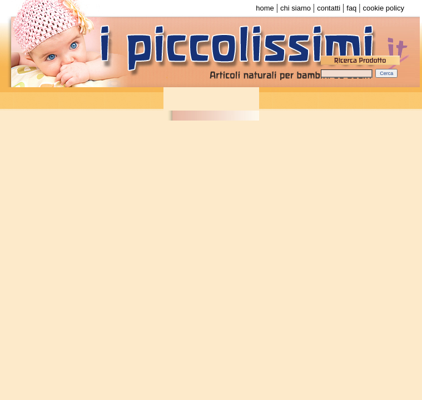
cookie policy (383, 8)
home (265, 8)
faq (351, 8)
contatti (328, 8)
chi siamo (295, 8)
